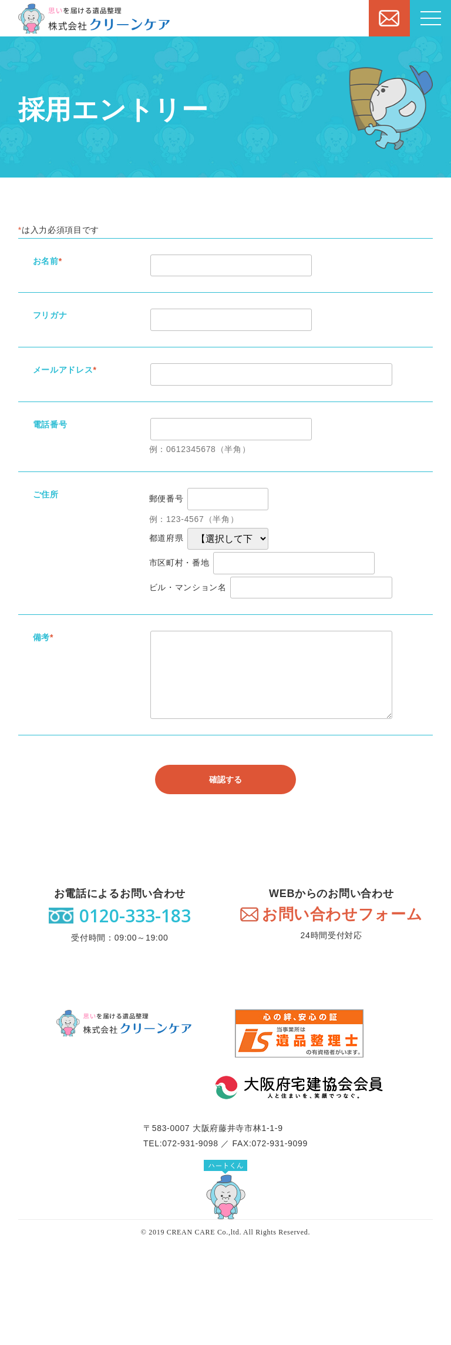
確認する (225, 779)
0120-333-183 (135, 916)
